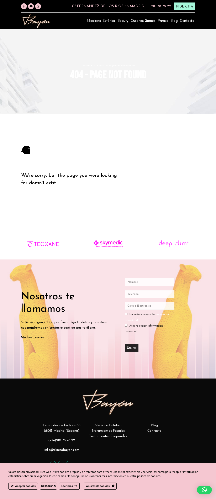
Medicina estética (101, 21)
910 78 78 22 (161, 6)
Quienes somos (143, 21)
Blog (174, 21)
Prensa (163, 21)
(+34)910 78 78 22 (61, 440)
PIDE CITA (184, 6)
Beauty (122, 21)
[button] (204, 490)
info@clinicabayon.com (61, 450)
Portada (87, 65)
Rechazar (48, 485)
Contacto (187, 21)
